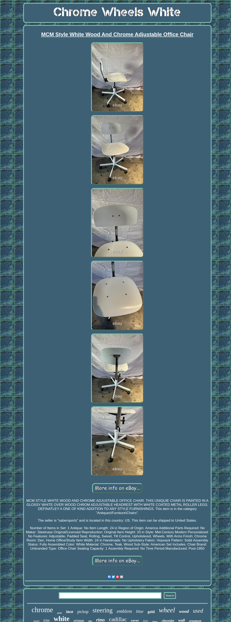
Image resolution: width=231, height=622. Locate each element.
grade (59, 613)
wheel (167, 610)
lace (69, 612)
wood (184, 611)
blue (139, 611)
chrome (42, 610)
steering (102, 610)
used (198, 611)
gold (151, 612)
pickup (82, 611)
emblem (124, 611)
